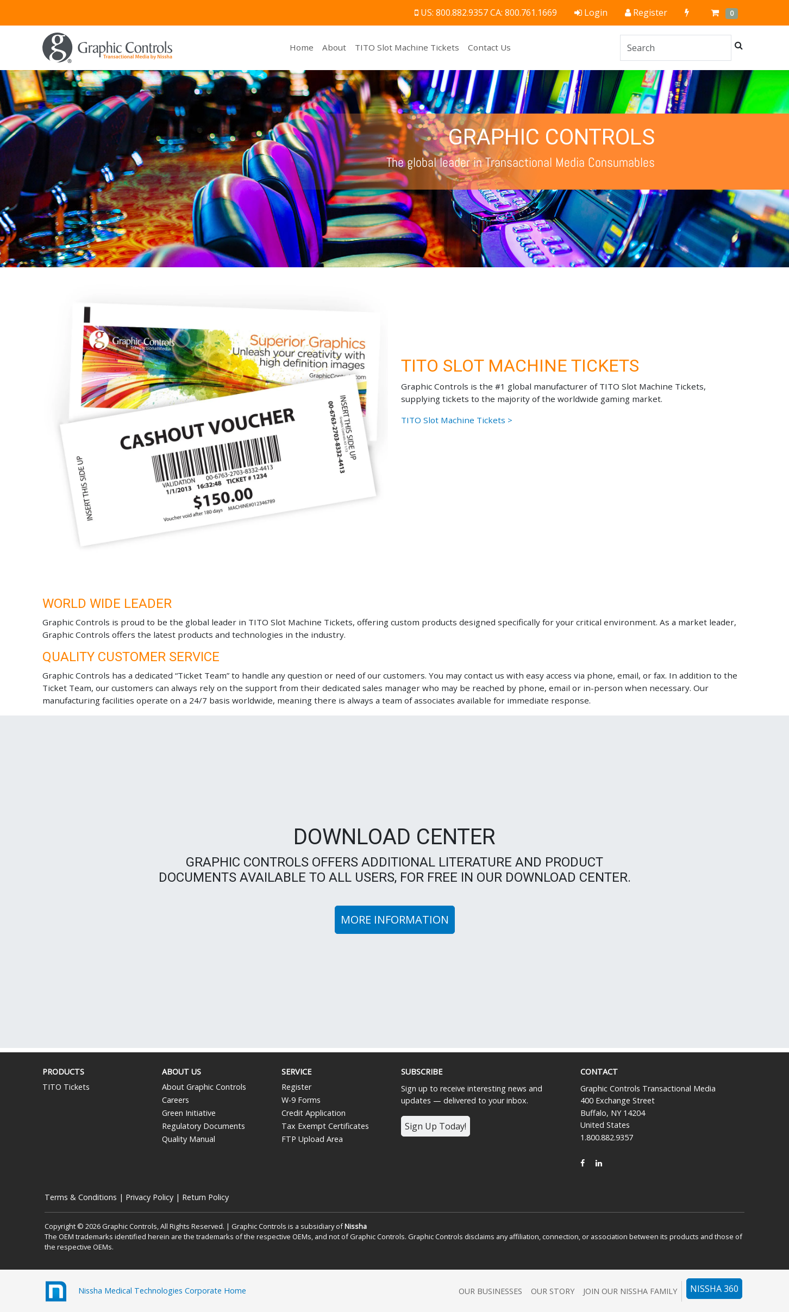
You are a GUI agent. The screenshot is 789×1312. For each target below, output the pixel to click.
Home (304, 47)
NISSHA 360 (714, 1289)
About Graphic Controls (204, 1087)
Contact (599, 1071)
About (334, 47)
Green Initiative (189, 1113)
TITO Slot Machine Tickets (407, 47)
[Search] (675, 48)
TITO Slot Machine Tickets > (456, 420)
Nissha (356, 1226)
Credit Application (313, 1113)
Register (296, 1087)
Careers (175, 1100)
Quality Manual (188, 1139)
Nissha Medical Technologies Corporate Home (144, 1291)
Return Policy (205, 1197)
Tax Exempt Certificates (325, 1126)
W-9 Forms (301, 1100)
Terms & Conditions (81, 1197)
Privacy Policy (149, 1197)
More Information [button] (395, 919)
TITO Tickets (66, 1087)
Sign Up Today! (435, 1126)
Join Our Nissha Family (630, 1291)
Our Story (552, 1291)
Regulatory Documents (203, 1126)
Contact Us (489, 47)
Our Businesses (490, 1291)
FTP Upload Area (312, 1139)
